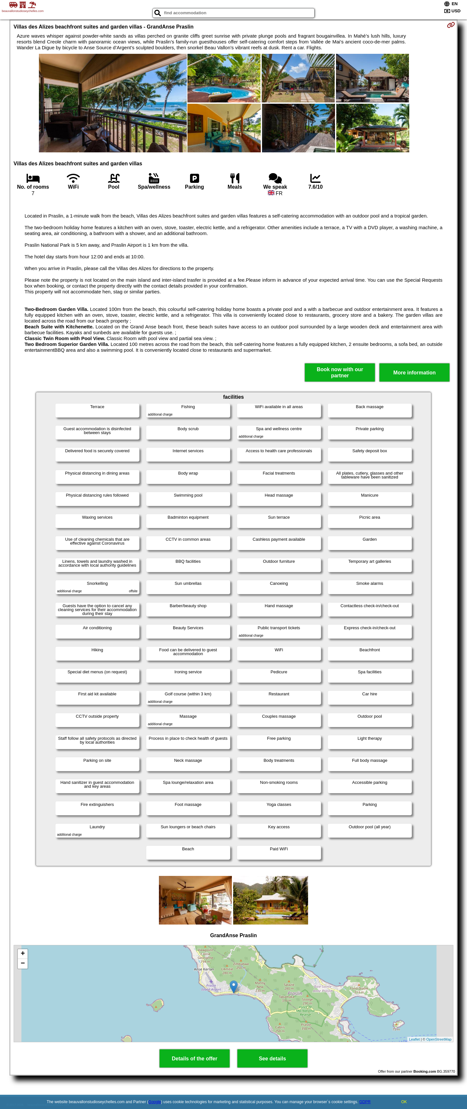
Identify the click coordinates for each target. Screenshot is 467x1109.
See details (272, 1058)
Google (155, 1102)
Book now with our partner (340, 372)
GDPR (365, 1102)
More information (414, 372)
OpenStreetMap (439, 1039)
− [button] (23, 964)
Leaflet (414, 1039)
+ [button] (23, 954)
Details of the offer (194, 1058)
